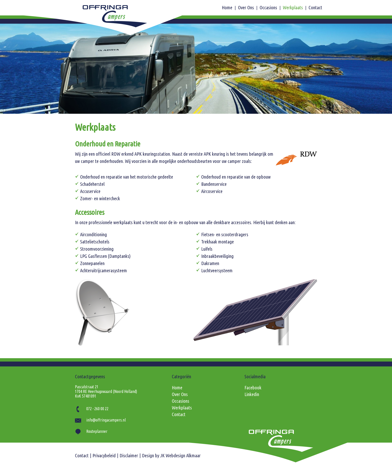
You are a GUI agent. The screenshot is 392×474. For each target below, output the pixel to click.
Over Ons (246, 7)
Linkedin (251, 394)
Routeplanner (91, 431)
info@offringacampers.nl (100, 420)
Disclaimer (129, 455)
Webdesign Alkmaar (183, 455)
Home (227, 7)
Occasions (269, 7)
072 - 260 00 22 (91, 408)
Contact (315, 7)
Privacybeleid (104, 455)
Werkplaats (293, 7)
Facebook (252, 387)
